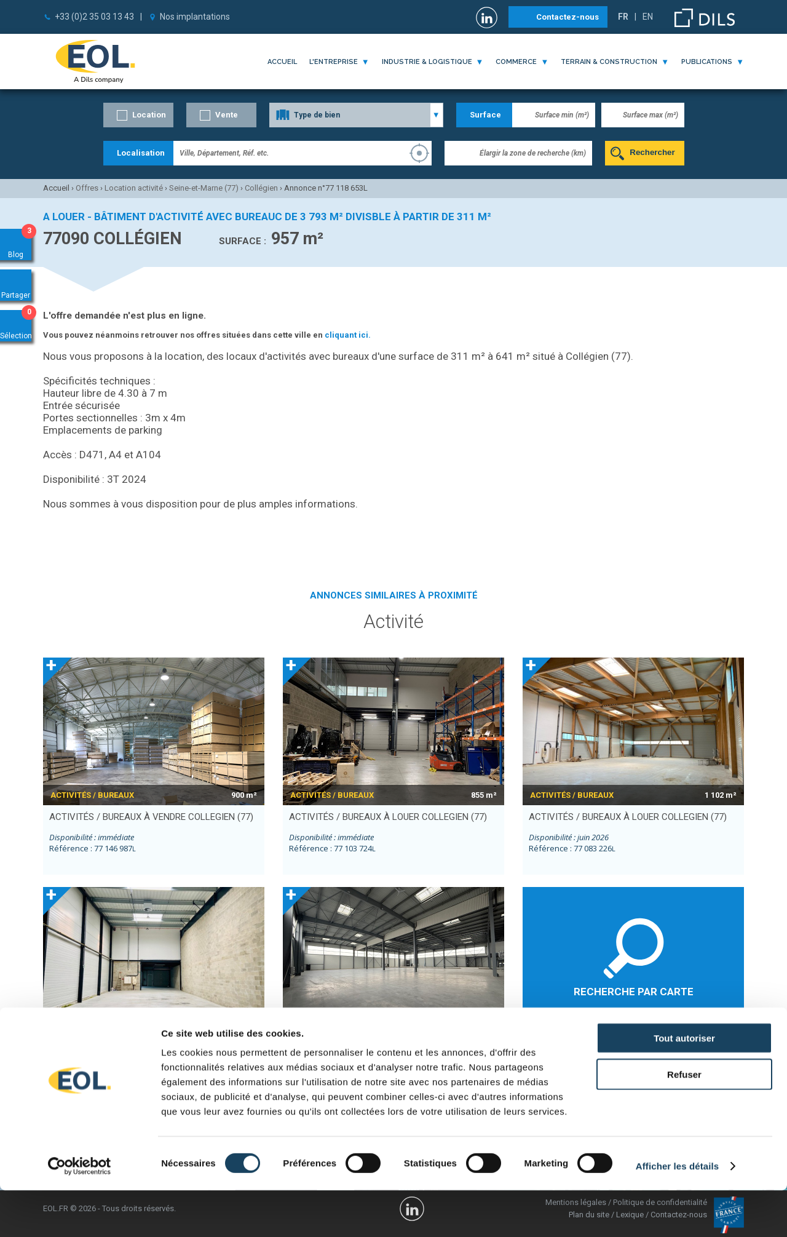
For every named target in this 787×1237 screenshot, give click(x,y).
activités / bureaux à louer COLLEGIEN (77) (388, 816)
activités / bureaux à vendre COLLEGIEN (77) (151, 816)
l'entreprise (333, 62)
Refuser (684, 1121)
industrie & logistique (427, 62)
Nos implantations (195, 17)
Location (149, 114)
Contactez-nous (567, 17)
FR (623, 17)
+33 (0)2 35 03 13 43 (94, 17)
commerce (516, 62)
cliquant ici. (348, 335)
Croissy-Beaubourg (563, 1045)
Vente (226, 114)
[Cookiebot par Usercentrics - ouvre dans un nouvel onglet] (79, 1213)
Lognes (646, 1045)
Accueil (282, 62)
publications (706, 62)
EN (648, 17)
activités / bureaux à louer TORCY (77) (379, 1046)
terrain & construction (609, 62)
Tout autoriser (684, 1085)
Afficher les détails (677, 1212)
